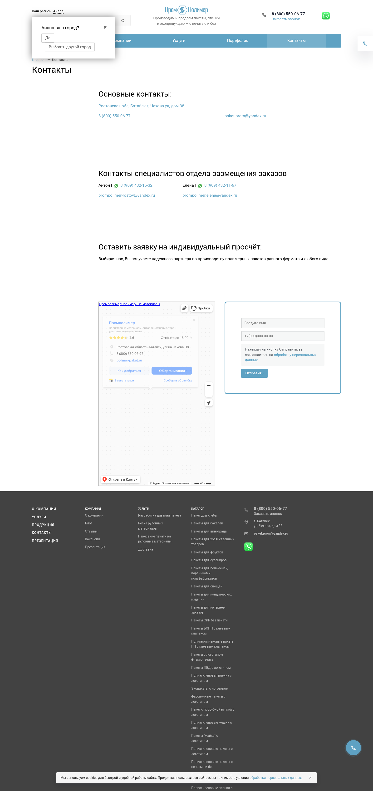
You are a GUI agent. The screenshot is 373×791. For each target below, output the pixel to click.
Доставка (145, 549)
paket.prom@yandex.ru (271, 533)
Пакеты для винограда (209, 531)
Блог (88, 523)
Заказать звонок (286, 19)
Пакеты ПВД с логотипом (211, 667)
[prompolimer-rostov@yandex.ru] (135, 195)
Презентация (45, 541)
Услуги (39, 517)
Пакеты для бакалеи (207, 523)
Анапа (58, 11)
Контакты (42, 533)
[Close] (310, 777)
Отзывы (91, 531)
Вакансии (92, 539)
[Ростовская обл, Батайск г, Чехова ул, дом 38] (156, 106)
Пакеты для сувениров (209, 560)
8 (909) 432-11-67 (220, 185)
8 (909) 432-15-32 (136, 185)
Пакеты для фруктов (207, 552)
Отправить (254, 373)
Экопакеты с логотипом (209, 688)
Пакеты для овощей (206, 586)
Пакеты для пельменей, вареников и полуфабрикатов (209, 573)
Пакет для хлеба (204, 515)
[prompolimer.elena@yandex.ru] (219, 195)
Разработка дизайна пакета (159, 515)
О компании (44, 509)
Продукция (43, 525)
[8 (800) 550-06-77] (156, 116)
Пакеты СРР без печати (209, 620)
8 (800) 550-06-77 (288, 13)
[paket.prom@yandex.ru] (283, 116)
